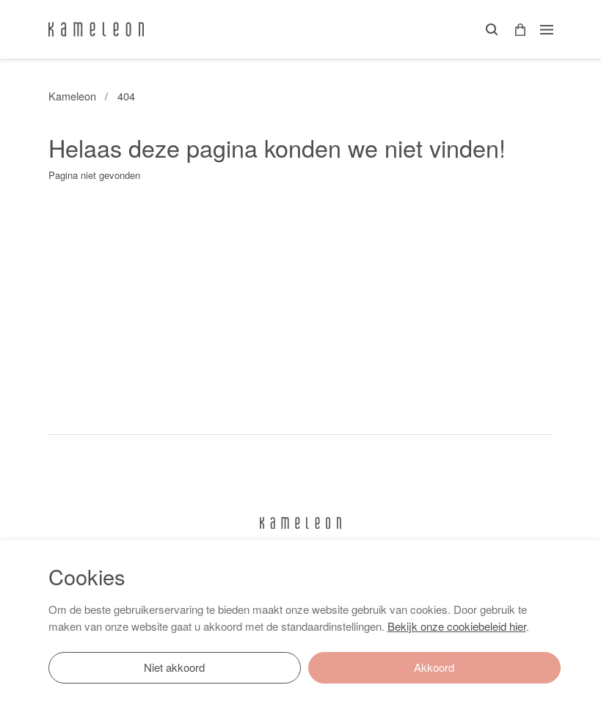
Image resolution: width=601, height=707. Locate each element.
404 (126, 95)
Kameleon (72, 95)
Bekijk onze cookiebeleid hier (456, 626)
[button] (515, 29)
